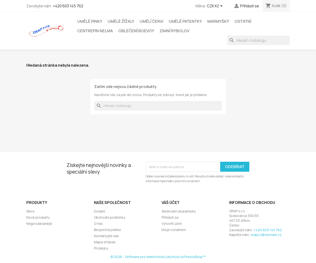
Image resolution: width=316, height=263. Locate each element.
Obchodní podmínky (109, 217)
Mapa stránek (105, 242)
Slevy (30, 211)
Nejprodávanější (39, 223)
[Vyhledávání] (258, 40)
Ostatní (243, 21)
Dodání (99, 211)
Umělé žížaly (121, 21)
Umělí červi (151, 21)
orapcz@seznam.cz (266, 234)
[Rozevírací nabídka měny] (215, 6)
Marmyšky (218, 21)
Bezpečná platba (107, 229)
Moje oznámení (174, 229)
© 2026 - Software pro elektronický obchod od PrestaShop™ (158, 256)
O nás (98, 223)
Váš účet (171, 202)
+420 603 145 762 (68, 6)
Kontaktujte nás (106, 236)
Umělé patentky (185, 21)
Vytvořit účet (172, 223)
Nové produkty (38, 217)
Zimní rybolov (174, 30)
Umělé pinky (89, 21)
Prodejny (101, 248)
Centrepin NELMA (95, 30)
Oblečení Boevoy (136, 30)
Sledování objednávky (179, 211)
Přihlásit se (170, 217)
